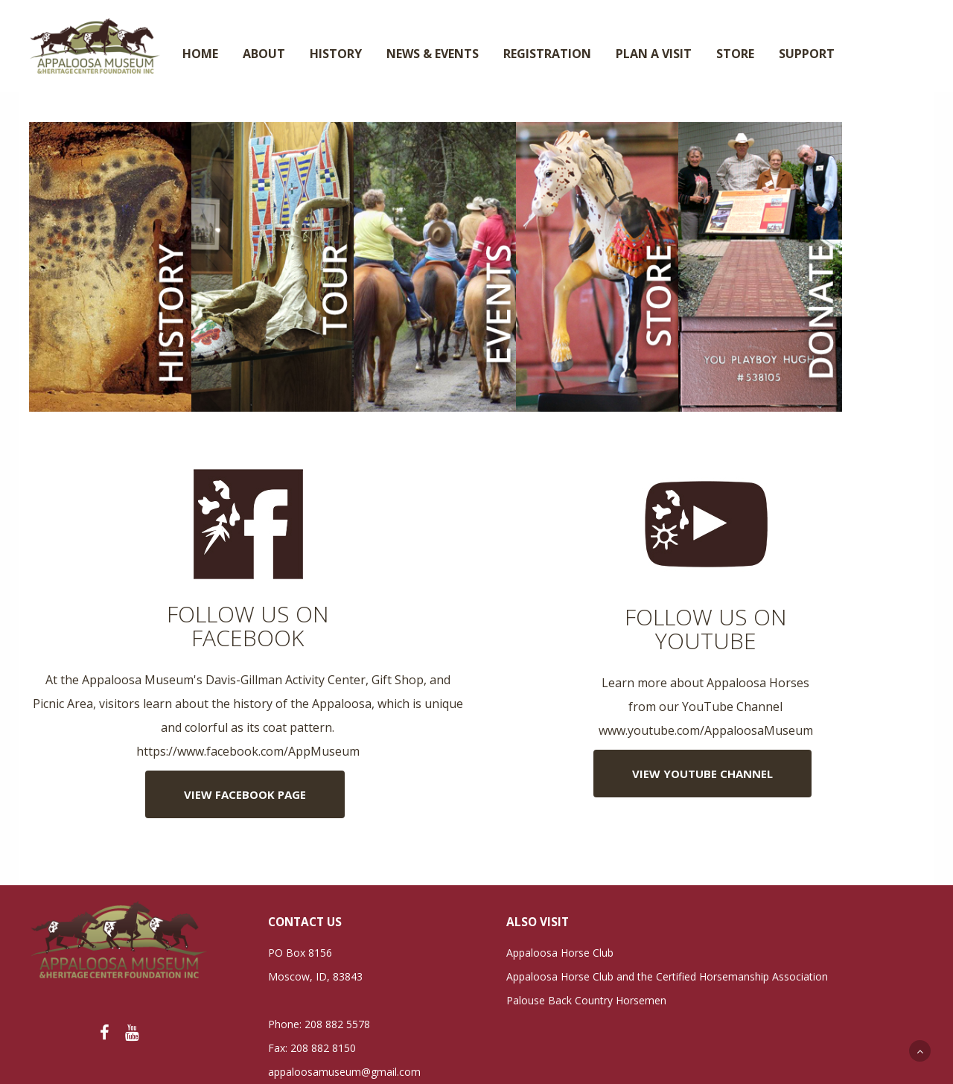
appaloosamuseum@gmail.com (344, 1072)
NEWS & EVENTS (432, 53)
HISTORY (336, 53)
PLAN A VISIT (654, 53)
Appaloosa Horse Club (559, 953)
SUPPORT (807, 53)
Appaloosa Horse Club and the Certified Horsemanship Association (667, 976)
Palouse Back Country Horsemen (586, 1000)
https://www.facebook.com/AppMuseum (248, 751)
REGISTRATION (547, 53)
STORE (735, 53)
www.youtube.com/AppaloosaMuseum (706, 730)
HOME (200, 53)
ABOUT (264, 53)
